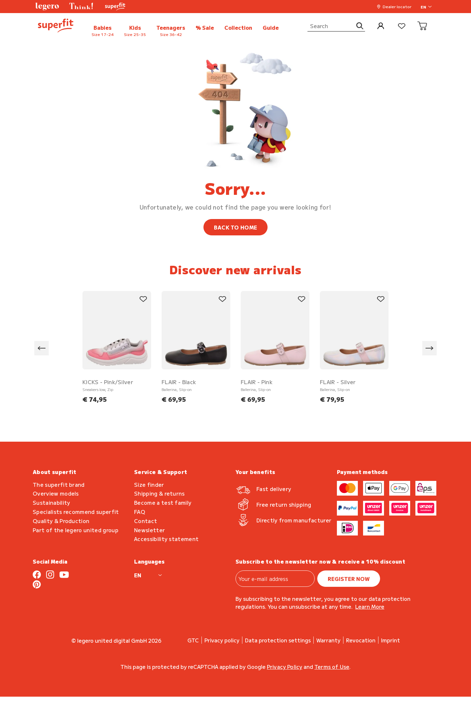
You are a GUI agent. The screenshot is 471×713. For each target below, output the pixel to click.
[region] (235, 348)
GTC (193, 640)
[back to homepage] (55, 26)
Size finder (149, 484)
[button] (47, 6)
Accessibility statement (166, 538)
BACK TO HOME (235, 227)
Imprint (390, 640)
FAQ (139, 511)
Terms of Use (331, 667)
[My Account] (380, 26)
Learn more (369, 606)
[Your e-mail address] (275, 578)
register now (349, 579)
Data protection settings (278, 640)
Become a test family (162, 502)
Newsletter (149, 530)
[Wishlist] (401, 26)
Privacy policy (221, 640)
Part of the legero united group (75, 530)
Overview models (56, 493)
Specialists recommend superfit (76, 511)
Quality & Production (61, 521)
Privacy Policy (284, 667)
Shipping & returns (159, 493)
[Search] (336, 26)
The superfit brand (59, 484)
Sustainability (51, 502)
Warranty (328, 640)
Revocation (360, 640)
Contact (145, 521)
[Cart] (422, 26)
